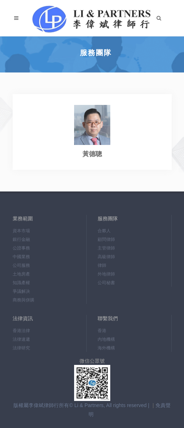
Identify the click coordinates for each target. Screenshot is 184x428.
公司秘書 (106, 282)
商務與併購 (23, 300)
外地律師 (106, 274)
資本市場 (21, 230)
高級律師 (106, 256)
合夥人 (104, 230)
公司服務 (21, 265)
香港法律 (21, 330)
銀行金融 (21, 239)
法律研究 (21, 347)
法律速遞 (21, 339)
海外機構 (106, 347)
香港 (102, 330)
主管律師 (106, 248)
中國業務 (21, 256)
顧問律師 (106, 239)
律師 (102, 265)
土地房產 (21, 274)
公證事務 (21, 248)
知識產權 (21, 282)
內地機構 (106, 339)
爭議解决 (21, 291)
